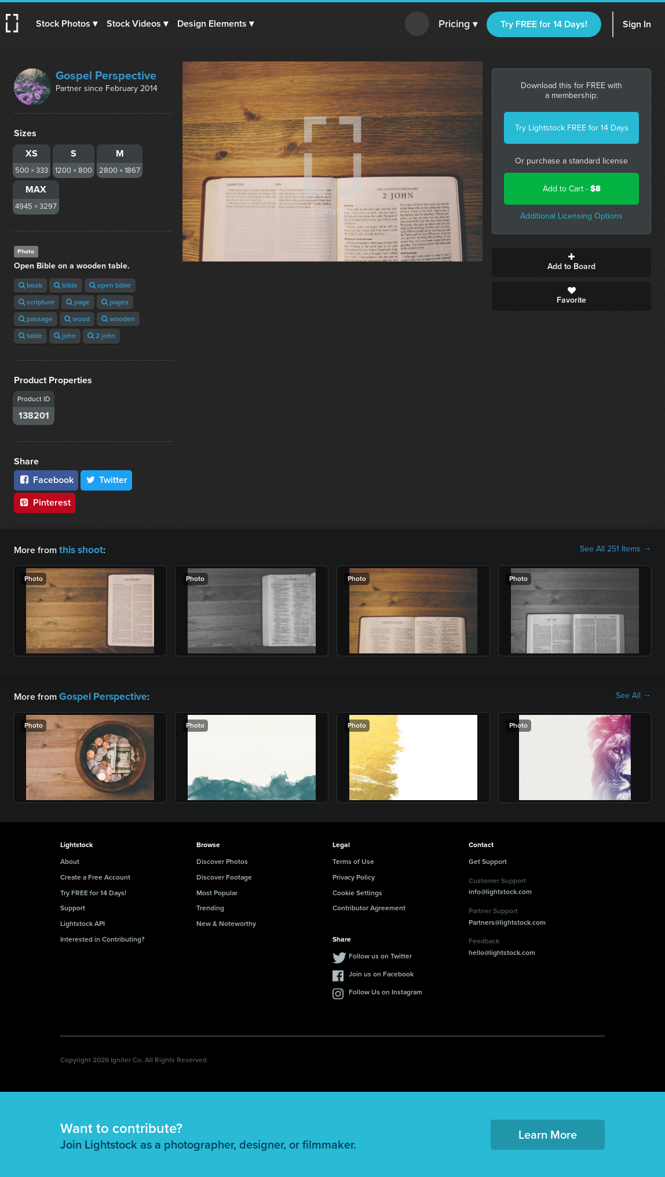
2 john (101, 335)
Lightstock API (82, 921)
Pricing (458, 24)
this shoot (79, 548)
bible (66, 285)
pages (115, 302)
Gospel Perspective (106, 75)
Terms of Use (353, 859)
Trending (210, 905)
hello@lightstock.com (502, 950)
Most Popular (216, 890)
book (30, 285)
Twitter (106, 479)
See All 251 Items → (615, 549)
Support (72, 905)
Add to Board (571, 263)
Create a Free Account (95, 875)
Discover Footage (224, 875)
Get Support (488, 859)
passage (36, 319)
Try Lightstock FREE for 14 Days (572, 128)
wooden (118, 319)
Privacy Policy (353, 875)
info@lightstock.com (500, 889)
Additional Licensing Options (571, 216)
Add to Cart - (572, 189)
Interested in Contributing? (102, 937)
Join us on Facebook (381, 972)
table (30, 335)
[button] (67, 23)
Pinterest (45, 502)
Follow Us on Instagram (385, 990)
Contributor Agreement (368, 905)
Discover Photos (222, 859)
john (65, 335)
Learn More (547, 1132)
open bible (110, 285)
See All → (633, 694)
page (78, 302)
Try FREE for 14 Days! (543, 24)
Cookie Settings (357, 890)
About (69, 859)
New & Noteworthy (226, 921)
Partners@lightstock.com (507, 920)
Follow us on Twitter (380, 954)
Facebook (46, 479)
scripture (36, 302)
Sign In (637, 24)
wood (77, 319)
